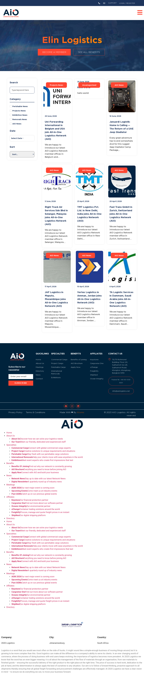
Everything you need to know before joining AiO (38, 466)
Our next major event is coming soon (32, 484)
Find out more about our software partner (37, 500)
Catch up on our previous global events (34, 491)
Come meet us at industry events (34, 488)
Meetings (10, 481)
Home (9, 429)
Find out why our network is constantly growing (41, 463)
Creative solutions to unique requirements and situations (43, 448)
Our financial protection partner (29, 497)
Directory (10, 515)
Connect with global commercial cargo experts (41, 445)
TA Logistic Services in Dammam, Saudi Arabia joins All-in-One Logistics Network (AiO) (121, 299)
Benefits (10, 460)
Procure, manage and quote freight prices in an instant (40, 509)
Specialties (11, 442)
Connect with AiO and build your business (35, 469)
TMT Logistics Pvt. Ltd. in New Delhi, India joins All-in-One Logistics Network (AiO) (89, 214)
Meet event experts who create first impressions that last (42, 457)
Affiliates (10, 494)
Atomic (80, 409)
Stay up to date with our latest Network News (38, 475)
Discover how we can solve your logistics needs (37, 436)
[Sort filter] (22, 154)
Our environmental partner (30, 503)
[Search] (22, 90)
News (8, 472)
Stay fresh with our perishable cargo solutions (40, 451)
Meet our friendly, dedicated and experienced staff (38, 439)
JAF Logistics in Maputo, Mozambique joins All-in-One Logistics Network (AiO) (56, 299)
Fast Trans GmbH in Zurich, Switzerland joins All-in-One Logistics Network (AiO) (121, 214)
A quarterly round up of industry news (36, 478)
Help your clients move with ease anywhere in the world (47, 454)
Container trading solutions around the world (35, 506)
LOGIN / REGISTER (127, 3)
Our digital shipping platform (28, 512)
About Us (10, 432)
